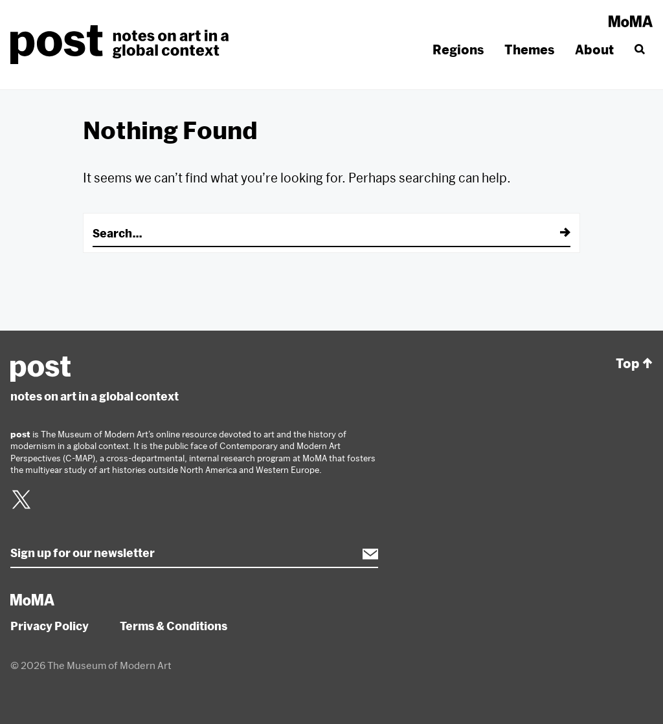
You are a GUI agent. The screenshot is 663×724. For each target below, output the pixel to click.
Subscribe (364, 554)
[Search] (638, 50)
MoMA (631, 21)
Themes (529, 49)
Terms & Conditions (173, 625)
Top (634, 364)
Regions (458, 49)
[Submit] (556, 233)
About (594, 49)
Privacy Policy (49, 625)
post (123, 44)
